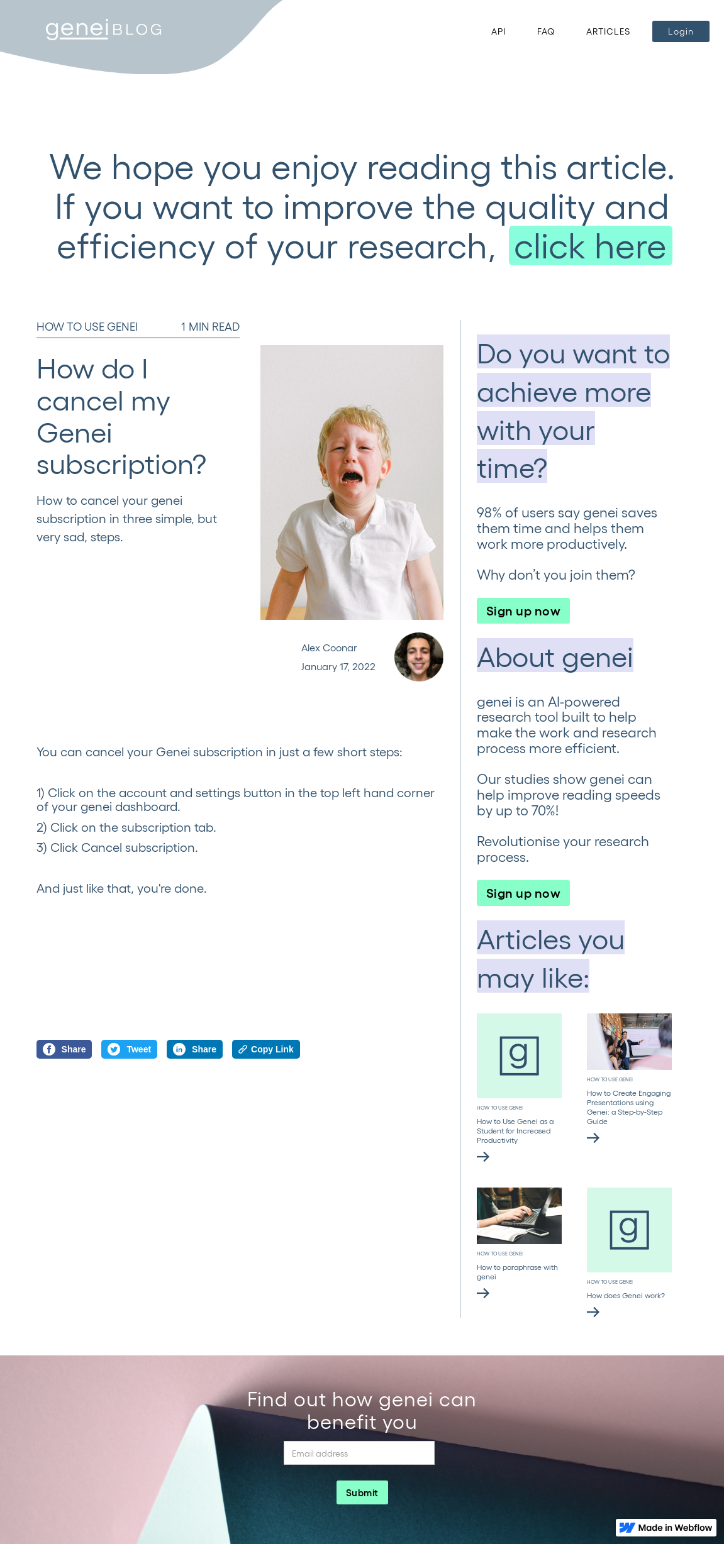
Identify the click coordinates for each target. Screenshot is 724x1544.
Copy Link (266, 1049)
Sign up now (523, 609)
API (498, 31)
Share (64, 1049)
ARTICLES (608, 31)
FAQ (546, 31)
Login (681, 31)
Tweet (129, 1049)
